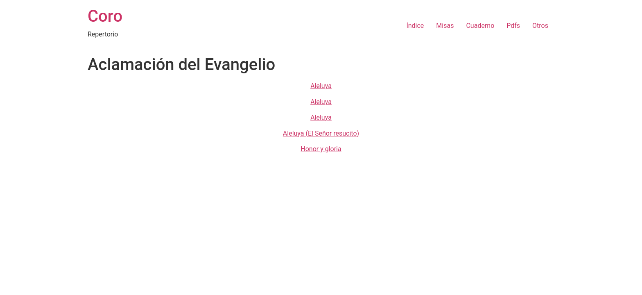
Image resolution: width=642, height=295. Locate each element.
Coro (105, 16)
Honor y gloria (321, 149)
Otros (540, 26)
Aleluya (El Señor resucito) (321, 133)
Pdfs (513, 26)
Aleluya (321, 86)
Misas (445, 26)
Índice (415, 26)
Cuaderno (480, 26)
